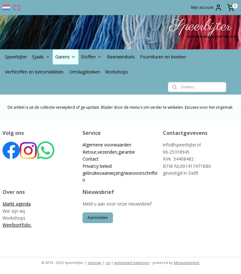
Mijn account (206, 7)
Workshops (116, 72)
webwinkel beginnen (131, 262)
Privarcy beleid (97, 166)
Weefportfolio (17, 225)
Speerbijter (16, 57)
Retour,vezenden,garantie (109, 152)
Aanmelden (98, 217)
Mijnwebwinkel (186, 262)
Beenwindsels (121, 57)
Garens (65, 57)
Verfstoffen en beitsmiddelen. (34, 72)
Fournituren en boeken (163, 57)
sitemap (94, 262)
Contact (91, 159)
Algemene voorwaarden (107, 145)
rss (107, 262)
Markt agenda (17, 204)
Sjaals (41, 57)
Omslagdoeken (84, 72)
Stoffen (91, 57)
